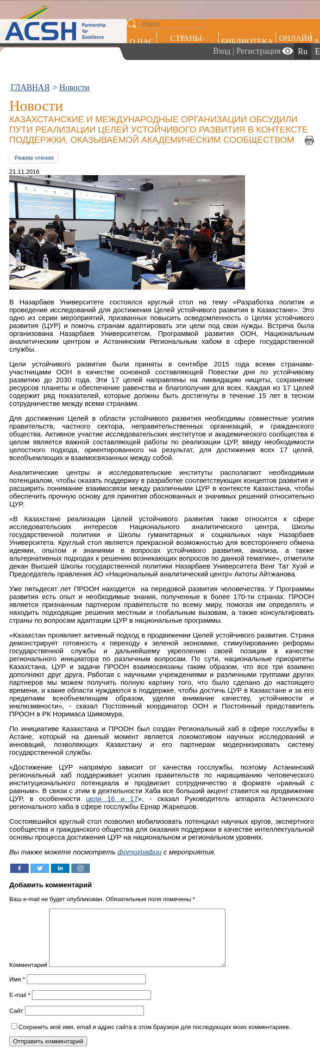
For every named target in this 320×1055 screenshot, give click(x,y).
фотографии (140, 852)
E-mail (20, 1006)
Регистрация (258, 51)
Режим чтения (34, 157)
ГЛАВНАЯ (30, 87)
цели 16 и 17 (112, 798)
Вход (222, 51)
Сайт (16, 1021)
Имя (17, 990)
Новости (74, 87)
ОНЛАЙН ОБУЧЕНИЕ (295, 43)
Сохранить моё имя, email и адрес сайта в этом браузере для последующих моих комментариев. (154, 1038)
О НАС (142, 41)
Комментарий (28, 976)
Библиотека (247, 41)
